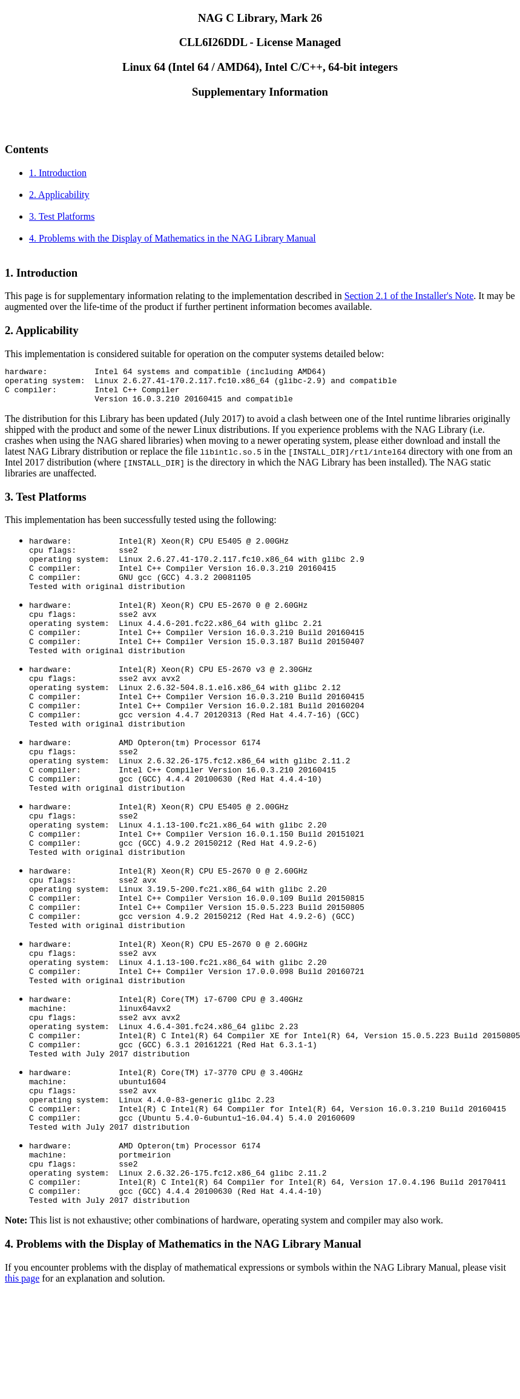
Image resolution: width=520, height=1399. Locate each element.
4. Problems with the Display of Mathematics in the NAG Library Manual (172, 238)
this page (22, 1383)
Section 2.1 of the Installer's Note (409, 296)
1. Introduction (58, 173)
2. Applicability (59, 194)
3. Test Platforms (61, 216)
